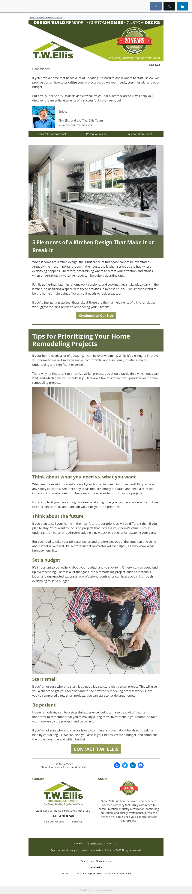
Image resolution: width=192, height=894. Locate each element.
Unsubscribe (96, 867)
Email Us (77, 821)
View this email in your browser (45, 17)
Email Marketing (87, 890)
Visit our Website (54, 821)
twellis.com (95, 843)
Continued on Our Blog (96, 315)
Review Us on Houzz (140, 134)
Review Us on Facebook (52, 134)
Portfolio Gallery (96, 134)
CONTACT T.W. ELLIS (96, 749)
